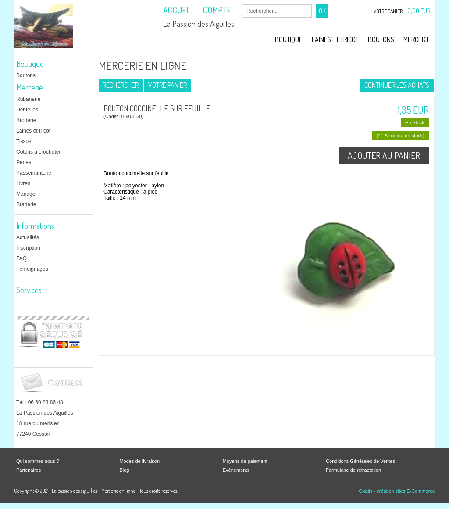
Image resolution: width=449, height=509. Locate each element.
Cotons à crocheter (38, 152)
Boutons (381, 39)
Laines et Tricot (335, 39)
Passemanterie (33, 173)
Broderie (26, 120)
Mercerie (416, 39)
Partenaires (28, 470)
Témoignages (32, 269)
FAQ (21, 258)
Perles (23, 162)
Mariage (25, 194)
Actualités (27, 237)
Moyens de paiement (245, 461)
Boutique (289, 39)
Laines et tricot (33, 131)
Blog (124, 470)
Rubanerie (28, 99)
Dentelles (27, 110)
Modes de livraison (139, 461)
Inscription (28, 248)
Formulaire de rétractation (353, 470)
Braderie (26, 204)
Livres (23, 183)
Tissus (23, 141)
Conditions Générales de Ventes (360, 461)
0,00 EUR (419, 11)
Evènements (236, 470)
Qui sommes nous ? (37, 461)
